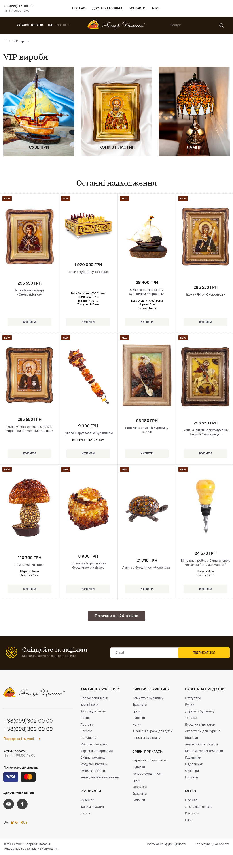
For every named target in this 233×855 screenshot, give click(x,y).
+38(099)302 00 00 (18, 6)
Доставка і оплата (107, 8)
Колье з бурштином (146, 774)
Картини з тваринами (96, 751)
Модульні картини (93, 764)
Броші (136, 711)
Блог (156, 8)
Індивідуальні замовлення (100, 778)
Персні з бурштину (146, 738)
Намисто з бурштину (147, 698)
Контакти (137, 8)
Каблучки (139, 787)
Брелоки (191, 738)
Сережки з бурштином (149, 761)
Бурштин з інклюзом (200, 725)
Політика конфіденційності (166, 844)
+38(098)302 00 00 (28, 730)
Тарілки (191, 718)
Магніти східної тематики (204, 751)
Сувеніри (87, 800)
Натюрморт (89, 738)
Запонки (138, 800)
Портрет (86, 725)
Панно (85, 718)
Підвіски (138, 718)
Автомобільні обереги (201, 744)
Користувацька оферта (212, 844)
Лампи (85, 814)
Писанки (191, 778)
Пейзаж (86, 731)
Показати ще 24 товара (116, 616)
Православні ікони (94, 698)
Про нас (78, 8)
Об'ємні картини (92, 771)
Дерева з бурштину (199, 711)
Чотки (136, 725)
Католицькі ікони (93, 711)
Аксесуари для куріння (202, 731)
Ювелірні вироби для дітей (152, 731)
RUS (66, 25)
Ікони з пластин (92, 807)
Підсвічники (194, 764)
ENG (58, 25)
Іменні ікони (89, 705)
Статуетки (193, 698)
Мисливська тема (93, 744)
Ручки (189, 705)
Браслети (139, 705)
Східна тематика (93, 758)
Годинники (193, 758)
